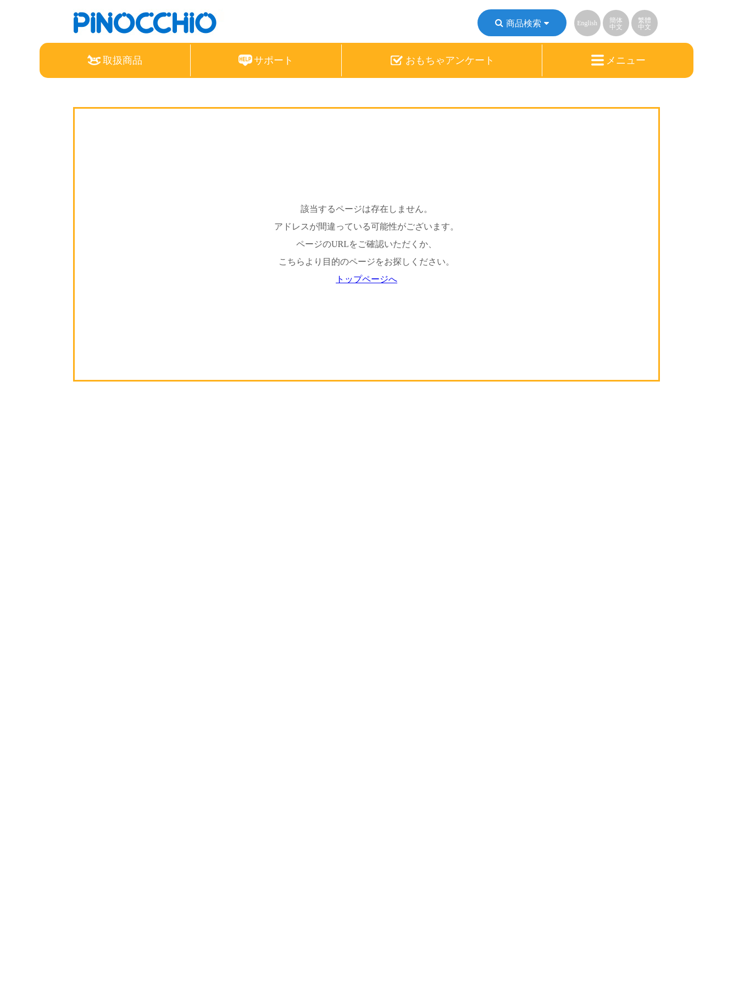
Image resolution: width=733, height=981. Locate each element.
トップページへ (366, 279)
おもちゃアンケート (442, 60)
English (587, 23)
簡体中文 (616, 23)
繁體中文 (644, 23)
